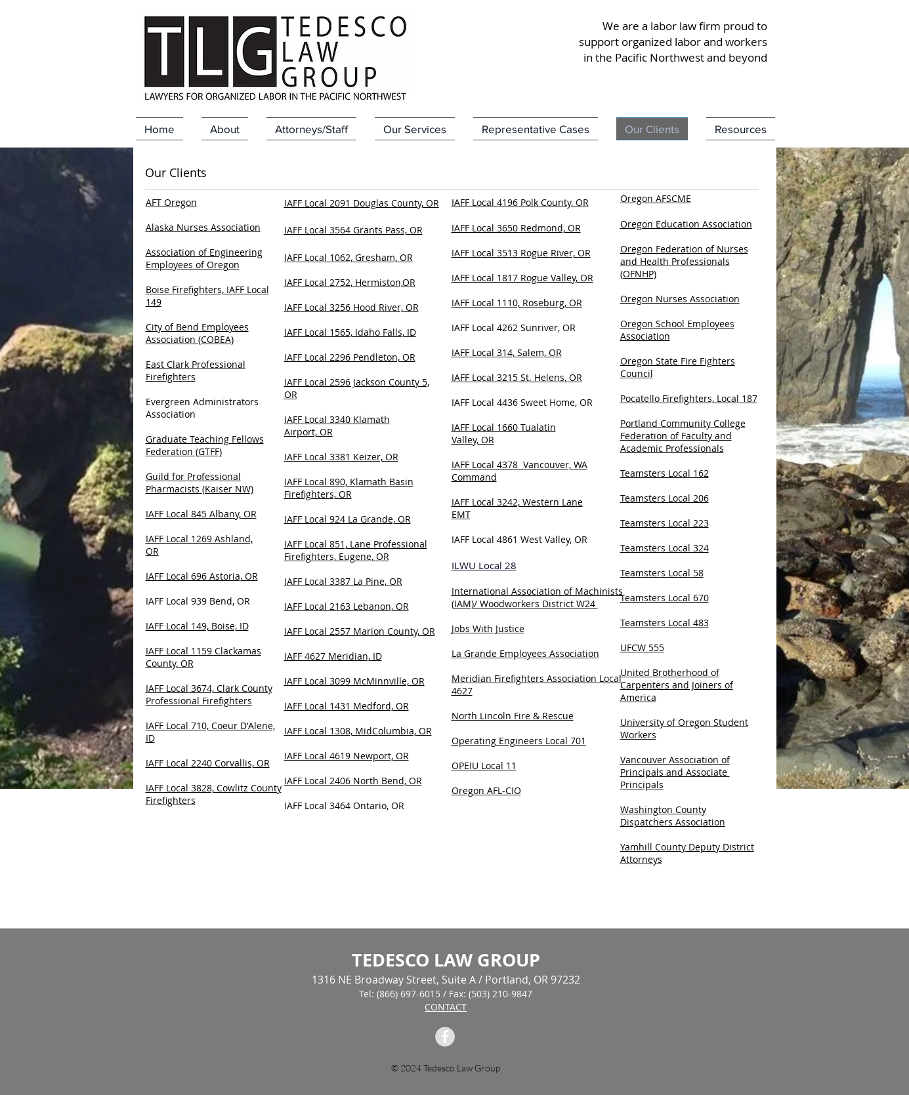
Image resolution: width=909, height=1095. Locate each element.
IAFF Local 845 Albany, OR (201, 514)
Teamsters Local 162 (664, 473)
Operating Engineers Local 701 (519, 740)
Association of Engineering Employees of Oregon (204, 258)
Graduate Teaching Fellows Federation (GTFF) (205, 445)
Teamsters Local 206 (664, 498)
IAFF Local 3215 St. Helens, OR (517, 377)
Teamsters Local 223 (664, 523)
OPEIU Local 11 (484, 765)
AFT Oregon (171, 202)
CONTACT (446, 1007)
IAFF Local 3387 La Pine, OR (343, 581)
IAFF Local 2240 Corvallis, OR (208, 763)
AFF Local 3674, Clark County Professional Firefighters (209, 694)
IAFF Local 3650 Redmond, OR (516, 228)
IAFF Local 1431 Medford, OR (346, 706)
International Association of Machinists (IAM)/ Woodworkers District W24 (537, 597)
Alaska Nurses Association (203, 227)
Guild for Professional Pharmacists (193, 482)
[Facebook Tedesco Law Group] (445, 1036)
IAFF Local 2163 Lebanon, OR (346, 606)
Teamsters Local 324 (664, 548)
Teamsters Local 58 (662, 573)
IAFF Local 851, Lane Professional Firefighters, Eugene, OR (355, 550)
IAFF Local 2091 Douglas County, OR (361, 203)
